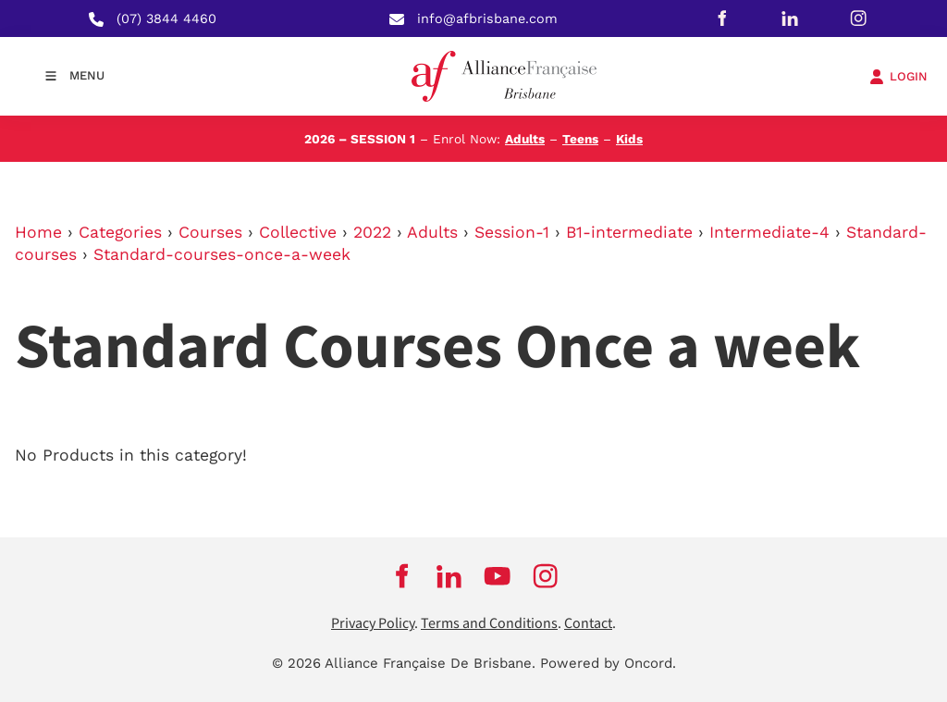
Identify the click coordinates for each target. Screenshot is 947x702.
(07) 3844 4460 (166, 18)
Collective (298, 232)
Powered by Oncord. (608, 663)
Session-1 (511, 232)
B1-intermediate (629, 232)
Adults (525, 138)
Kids (629, 138)
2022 (372, 232)
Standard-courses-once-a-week (222, 254)
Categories (120, 232)
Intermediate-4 (769, 232)
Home (38, 232)
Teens (580, 138)
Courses (210, 232)
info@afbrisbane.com (487, 18)
